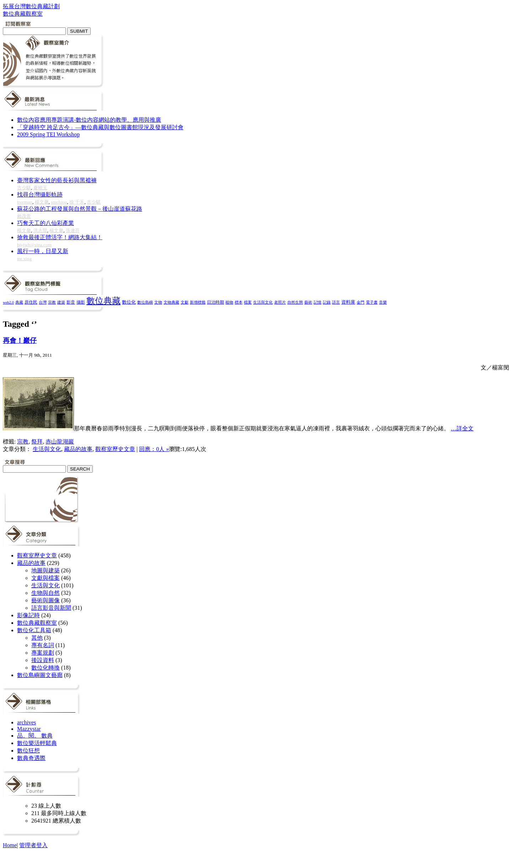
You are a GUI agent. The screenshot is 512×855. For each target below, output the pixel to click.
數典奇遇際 (31, 758)
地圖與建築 (45, 570)
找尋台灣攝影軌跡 (40, 195)
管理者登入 (33, 845)
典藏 (19, 302)
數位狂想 (28, 751)
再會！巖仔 (20, 340)
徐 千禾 (76, 202)
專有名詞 (42, 645)
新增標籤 (198, 302)
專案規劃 (42, 653)
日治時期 (215, 302)
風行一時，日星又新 (42, 251)
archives (26, 722)
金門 (360, 302)
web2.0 (8, 302)
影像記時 (28, 615)
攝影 (80, 302)
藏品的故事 (78, 449)
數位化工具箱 (34, 630)
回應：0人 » (154, 449)
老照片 (280, 302)
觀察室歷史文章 (115, 449)
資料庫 (348, 302)
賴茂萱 (24, 216)
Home (10, 845)
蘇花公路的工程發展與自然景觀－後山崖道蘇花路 (79, 209)
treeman (24, 202)
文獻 (184, 302)
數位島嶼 (145, 302)
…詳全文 (462, 428)
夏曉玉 (40, 187)
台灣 (43, 302)
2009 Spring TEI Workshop (48, 134)
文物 (158, 302)
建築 (61, 302)
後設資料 (42, 660)
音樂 (383, 302)
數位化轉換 (45, 668)
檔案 (248, 302)
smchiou (59, 202)
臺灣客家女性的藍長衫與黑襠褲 (57, 180)
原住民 (31, 302)
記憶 (317, 302)
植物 (229, 302)
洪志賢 (40, 230)
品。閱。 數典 (35, 736)
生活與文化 (263, 302)
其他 (37, 638)
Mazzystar (29, 729)
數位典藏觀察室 (37, 623)
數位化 (129, 302)
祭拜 (37, 442)
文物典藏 (171, 302)
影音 (70, 302)
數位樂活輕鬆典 (37, 743)
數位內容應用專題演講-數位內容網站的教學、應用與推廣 (89, 120)
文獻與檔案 (45, 578)
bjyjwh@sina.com (34, 244)
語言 (336, 302)
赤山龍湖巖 (60, 442)
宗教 (52, 302)
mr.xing (24, 258)
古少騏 (24, 187)
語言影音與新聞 (51, 608)
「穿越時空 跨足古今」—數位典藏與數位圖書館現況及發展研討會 (100, 127)
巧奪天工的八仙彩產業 (45, 223)
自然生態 (295, 302)
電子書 (372, 302)
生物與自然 (45, 593)
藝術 (308, 302)
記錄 (327, 302)
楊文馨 (42, 202)
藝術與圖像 (45, 600)
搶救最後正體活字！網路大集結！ (59, 237)
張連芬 (73, 230)
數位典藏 (103, 300)
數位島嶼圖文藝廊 (40, 675)
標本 (238, 302)
